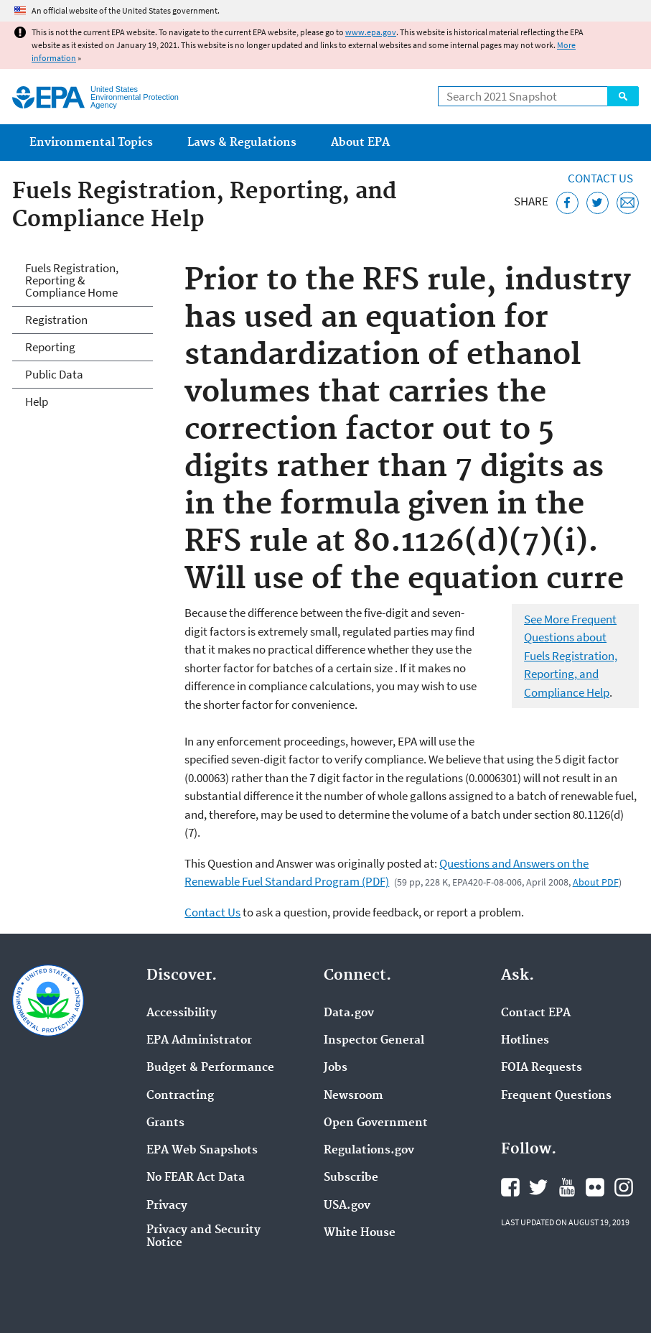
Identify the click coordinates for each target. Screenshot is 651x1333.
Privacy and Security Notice (203, 1237)
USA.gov (347, 1205)
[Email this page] (628, 203)
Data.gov (349, 1013)
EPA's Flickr (595, 1187)
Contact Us (600, 178)
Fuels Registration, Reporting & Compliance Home (71, 280)
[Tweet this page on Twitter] (597, 203)
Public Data (54, 374)
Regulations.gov (369, 1150)
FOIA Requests (541, 1068)
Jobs (335, 1068)
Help (36, 401)
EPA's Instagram (623, 1187)
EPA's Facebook (510, 1187)
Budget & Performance (210, 1068)
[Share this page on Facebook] (567, 203)
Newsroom (353, 1096)
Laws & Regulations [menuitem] (241, 142)
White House (359, 1233)
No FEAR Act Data (195, 1177)
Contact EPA (536, 1013)
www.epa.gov (370, 32)
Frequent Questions (556, 1096)
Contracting (180, 1096)
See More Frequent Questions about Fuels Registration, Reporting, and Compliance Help (570, 655)
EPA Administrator (199, 1040)
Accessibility (181, 1013)
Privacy (166, 1205)
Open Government (376, 1123)
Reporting (50, 347)
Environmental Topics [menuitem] (91, 142)
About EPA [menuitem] (360, 142)
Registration (56, 320)
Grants (165, 1123)
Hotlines (525, 1040)
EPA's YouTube (567, 1187)
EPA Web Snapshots (202, 1150)
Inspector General (374, 1040)
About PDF (596, 881)
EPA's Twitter (538, 1187)
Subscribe (351, 1177)
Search (623, 96)
